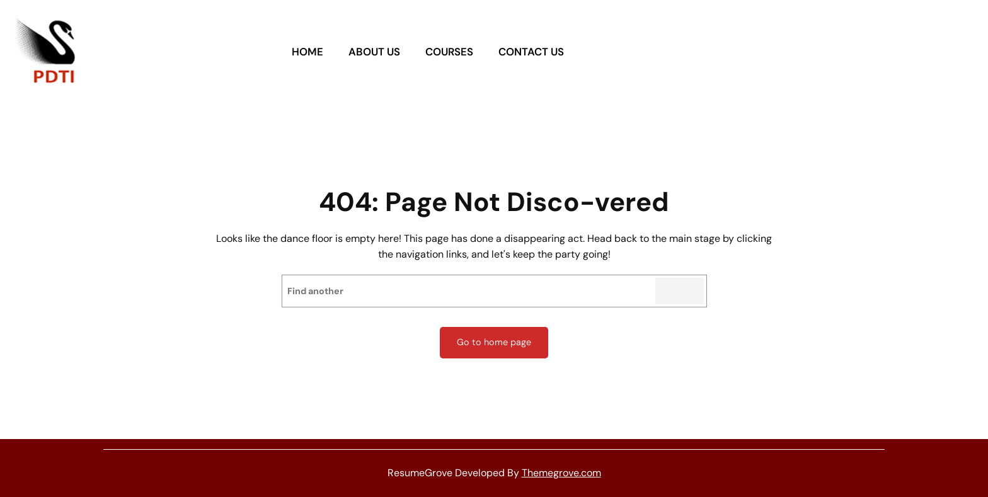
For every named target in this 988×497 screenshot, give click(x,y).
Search (679, 291)
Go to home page (494, 342)
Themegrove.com (561, 472)
